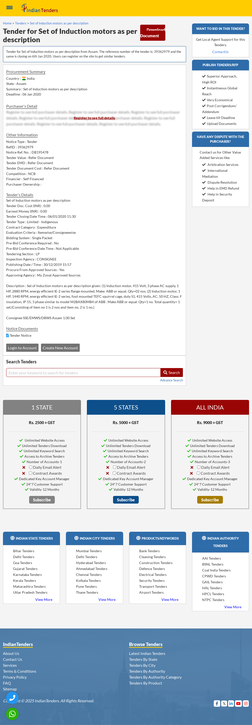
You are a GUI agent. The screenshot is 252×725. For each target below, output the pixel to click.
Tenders (20, 23)
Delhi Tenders (23, 557)
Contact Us (12, 659)
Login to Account (22, 347)
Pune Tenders (86, 586)
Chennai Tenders (89, 574)
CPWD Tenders (214, 576)
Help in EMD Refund (220, 188)
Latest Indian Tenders (147, 653)
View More (43, 599)
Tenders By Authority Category (155, 677)
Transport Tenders (153, 586)
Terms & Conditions (19, 671)
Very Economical (217, 100)
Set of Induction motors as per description (59, 23)
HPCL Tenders (213, 594)
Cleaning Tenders (152, 557)
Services (10, 665)
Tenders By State (143, 659)
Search (171, 372)
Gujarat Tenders (25, 569)
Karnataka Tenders (27, 574)
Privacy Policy (15, 677)
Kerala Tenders (24, 580)
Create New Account (60, 347)
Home (7, 23)
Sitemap (10, 688)
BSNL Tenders (212, 564)
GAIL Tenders (212, 582)
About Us (11, 653)
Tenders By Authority (147, 671)
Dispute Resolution (219, 182)
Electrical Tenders (153, 574)
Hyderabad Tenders (91, 563)
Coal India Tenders (216, 570)
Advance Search (171, 380)
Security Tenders (152, 580)
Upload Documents (219, 123)
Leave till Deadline (218, 118)
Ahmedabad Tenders (91, 569)
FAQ (7, 683)
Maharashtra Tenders (29, 586)
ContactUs (220, 52)
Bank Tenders (149, 551)
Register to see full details (94, 118)
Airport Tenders (151, 592)
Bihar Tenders (23, 551)
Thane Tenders (87, 592)
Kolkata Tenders (88, 580)
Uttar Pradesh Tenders (30, 592)
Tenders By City (142, 665)
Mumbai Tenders (89, 551)
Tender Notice (20, 335)
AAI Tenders (211, 558)
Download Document (152, 32)
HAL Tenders (212, 588)
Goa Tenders (22, 563)
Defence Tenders (152, 569)
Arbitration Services (220, 164)
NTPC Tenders (213, 600)
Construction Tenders (156, 563)
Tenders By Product (145, 683)
